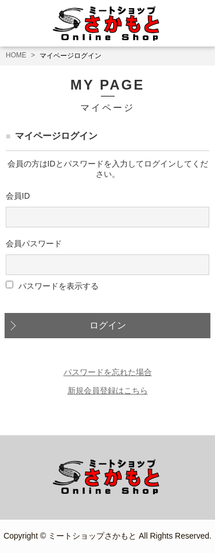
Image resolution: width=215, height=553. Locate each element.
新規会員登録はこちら (108, 390)
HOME (16, 55)
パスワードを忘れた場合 (108, 372)
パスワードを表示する (58, 285)
